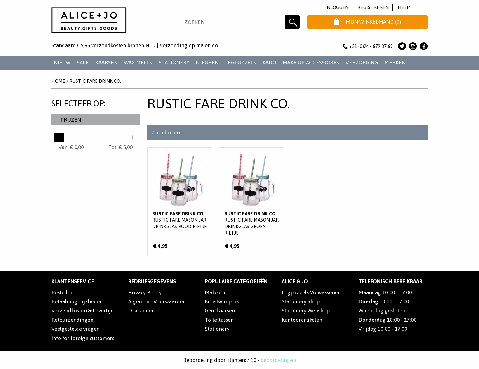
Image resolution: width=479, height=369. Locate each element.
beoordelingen (278, 360)
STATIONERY (174, 62)
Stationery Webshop (306, 310)
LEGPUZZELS (240, 62)
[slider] (59, 137)
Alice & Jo (295, 281)
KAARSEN (106, 62)
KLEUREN (207, 62)
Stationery (217, 329)
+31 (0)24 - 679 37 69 (368, 46)
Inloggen (337, 7)
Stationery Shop (301, 301)
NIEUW (62, 62)
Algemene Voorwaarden (157, 301)
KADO (269, 62)
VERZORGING (361, 62)
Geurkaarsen (220, 310)
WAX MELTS (138, 62)
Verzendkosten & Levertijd (82, 310)
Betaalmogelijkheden (77, 301)
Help (404, 7)
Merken (395, 62)
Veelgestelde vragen (75, 329)
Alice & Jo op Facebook (424, 46)
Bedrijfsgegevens (152, 281)
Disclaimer (141, 310)
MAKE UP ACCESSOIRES (311, 62)
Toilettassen (219, 320)
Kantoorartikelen (302, 320)
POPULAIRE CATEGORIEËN (236, 281)
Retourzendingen (72, 320)
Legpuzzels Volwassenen (311, 292)
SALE (83, 62)
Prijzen (70, 120)
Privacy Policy (145, 292)
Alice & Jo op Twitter (402, 46)
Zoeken (292, 22)
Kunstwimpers (222, 301)
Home (58, 81)
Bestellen (62, 292)
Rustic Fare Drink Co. (95, 81)
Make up (215, 292)
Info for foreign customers (82, 338)
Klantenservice (72, 281)
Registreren (373, 7)
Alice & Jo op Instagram (413, 46)
